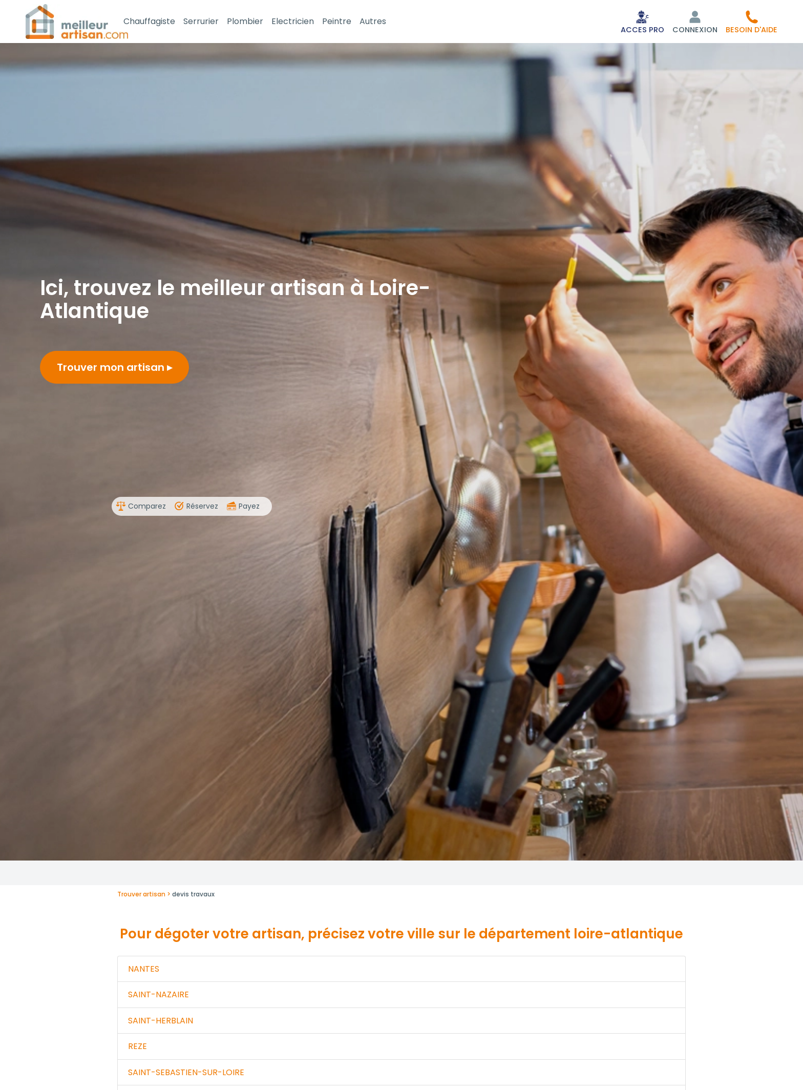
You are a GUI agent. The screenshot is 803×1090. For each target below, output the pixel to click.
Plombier (257, 22)
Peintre (349, 22)
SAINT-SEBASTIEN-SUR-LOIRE (186, 1074)
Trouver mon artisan (114, 369)
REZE (137, 1048)
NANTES (143, 971)
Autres (385, 22)
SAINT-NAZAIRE (158, 996)
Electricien (305, 22)
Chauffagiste (161, 22)
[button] (751, 22)
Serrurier (213, 22)
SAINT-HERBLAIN (160, 1023)
